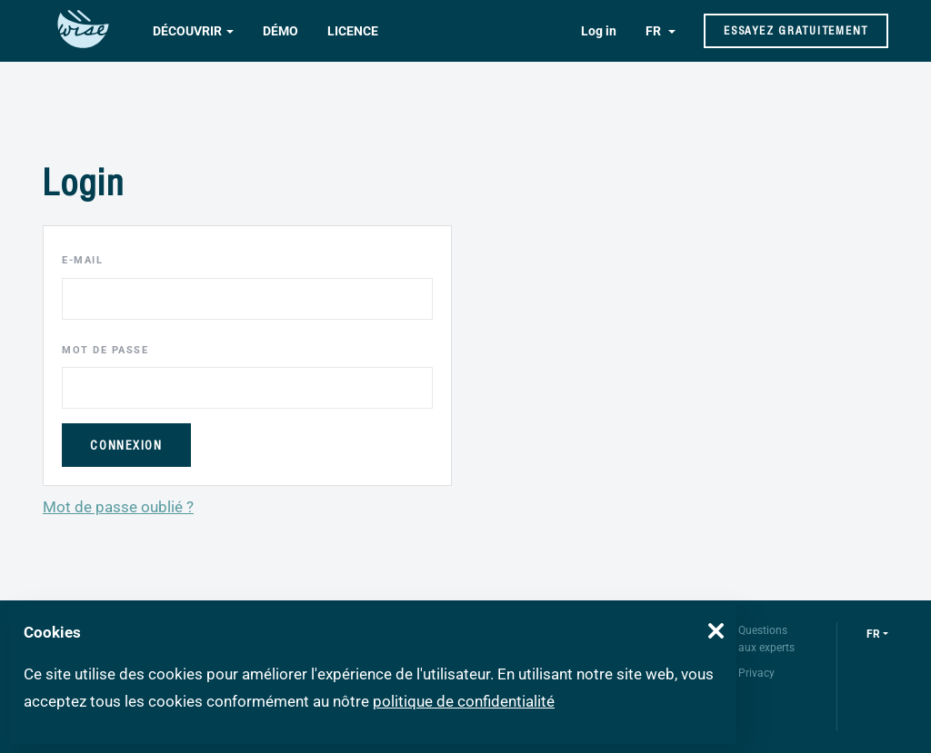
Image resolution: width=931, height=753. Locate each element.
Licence (352, 31)
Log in (598, 31)
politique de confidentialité (464, 701)
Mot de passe (105, 350)
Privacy (756, 673)
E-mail (82, 260)
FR (655, 31)
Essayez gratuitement (796, 30)
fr (873, 634)
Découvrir (187, 31)
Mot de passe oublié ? (118, 507)
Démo (280, 31)
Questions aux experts (766, 639)
